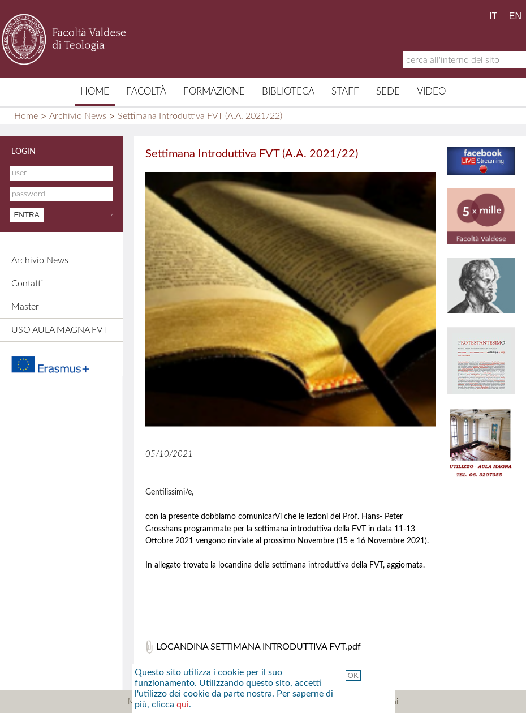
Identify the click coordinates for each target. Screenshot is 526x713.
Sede (388, 91)
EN (515, 16)
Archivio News (77, 116)
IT (493, 16)
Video (431, 91)
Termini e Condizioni (363, 702)
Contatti (27, 283)
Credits (259, 702)
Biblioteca (288, 91)
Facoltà (146, 91)
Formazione (214, 91)
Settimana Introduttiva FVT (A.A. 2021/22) (200, 116)
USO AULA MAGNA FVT (59, 329)
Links (300, 702)
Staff (345, 91)
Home (94, 91)
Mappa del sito (153, 702)
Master (25, 306)
